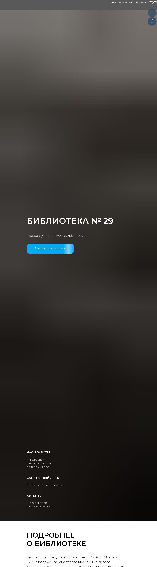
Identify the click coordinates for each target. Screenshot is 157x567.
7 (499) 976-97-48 (37, 503)
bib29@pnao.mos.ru (39, 506)
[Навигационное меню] (152, 13)
